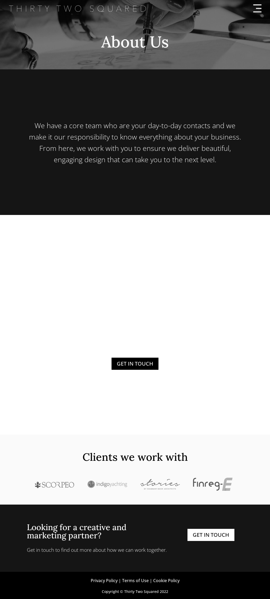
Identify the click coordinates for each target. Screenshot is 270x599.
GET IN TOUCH (135, 363)
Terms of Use (135, 580)
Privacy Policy (104, 580)
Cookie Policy (166, 580)
